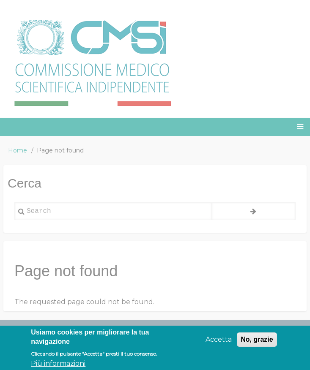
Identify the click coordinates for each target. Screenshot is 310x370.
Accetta (219, 342)
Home (17, 150)
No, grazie (257, 342)
